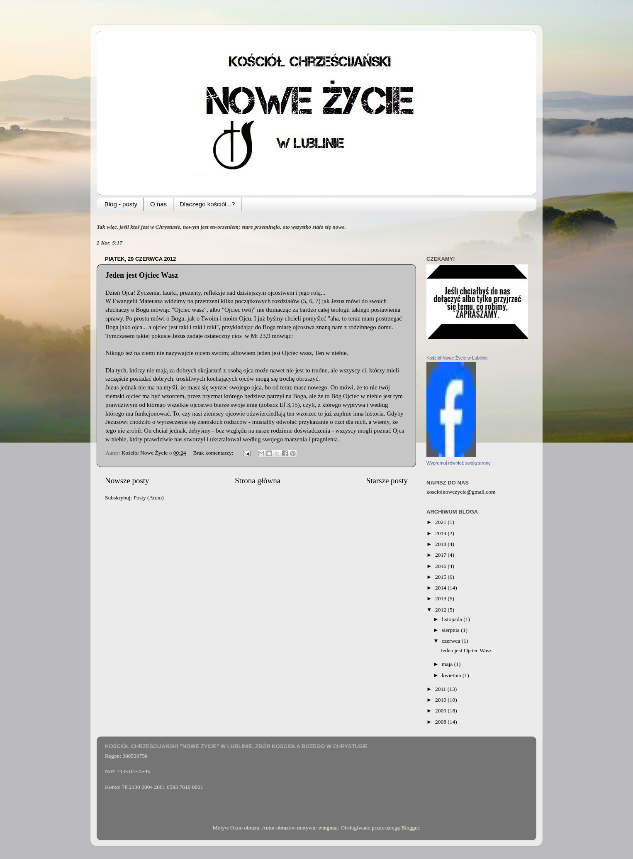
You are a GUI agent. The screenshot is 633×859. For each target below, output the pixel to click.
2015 (441, 577)
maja (448, 664)
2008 (441, 722)
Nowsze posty (127, 480)
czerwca (452, 641)
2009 (441, 710)
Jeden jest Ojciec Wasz (141, 275)
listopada (452, 619)
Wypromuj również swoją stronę (458, 462)
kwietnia (452, 675)
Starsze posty (387, 480)
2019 (441, 533)
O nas (158, 204)
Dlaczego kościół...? (207, 204)
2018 (441, 544)
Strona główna (257, 480)
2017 (441, 555)
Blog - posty (121, 204)
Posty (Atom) (149, 497)
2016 (441, 566)
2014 (441, 588)
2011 (441, 689)
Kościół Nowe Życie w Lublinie (457, 357)
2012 (441, 610)
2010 (441, 700)
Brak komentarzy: (213, 453)
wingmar (328, 828)
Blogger (410, 828)
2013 (441, 598)
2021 (441, 522)
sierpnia (451, 630)
